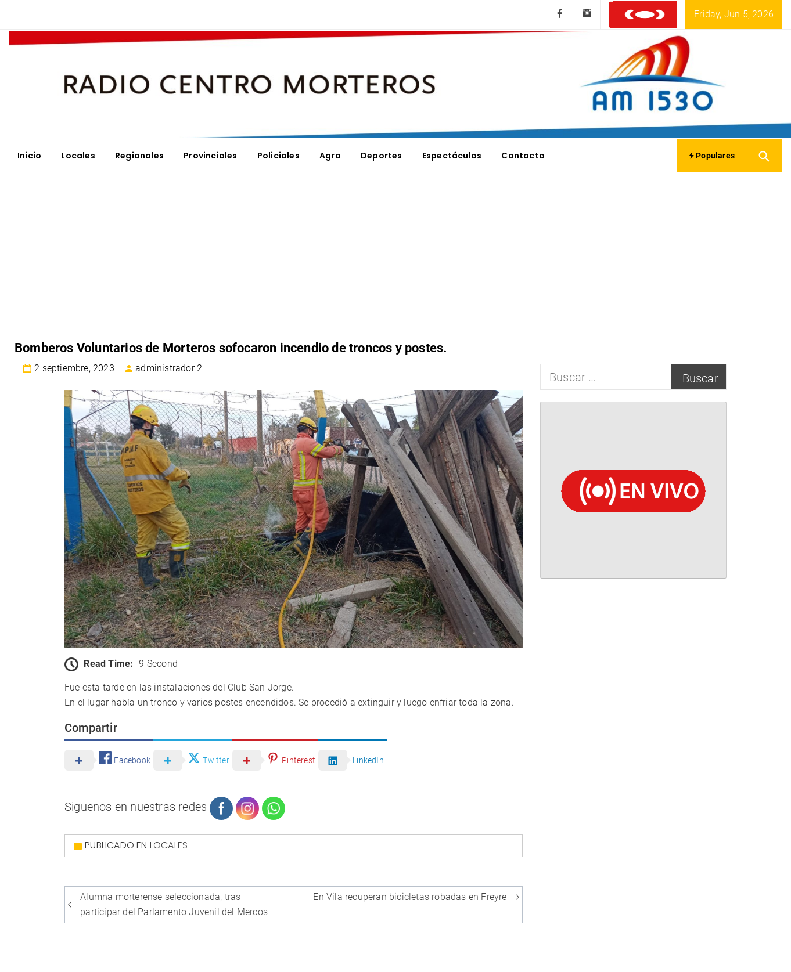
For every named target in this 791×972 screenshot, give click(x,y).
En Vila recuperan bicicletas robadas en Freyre (409, 896)
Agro (330, 155)
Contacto (523, 155)
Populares (712, 155)
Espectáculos (451, 155)
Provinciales (210, 155)
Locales (78, 155)
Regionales (139, 155)
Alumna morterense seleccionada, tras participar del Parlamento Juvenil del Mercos (174, 904)
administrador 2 (168, 368)
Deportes (381, 155)
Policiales (278, 155)
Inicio (29, 155)
